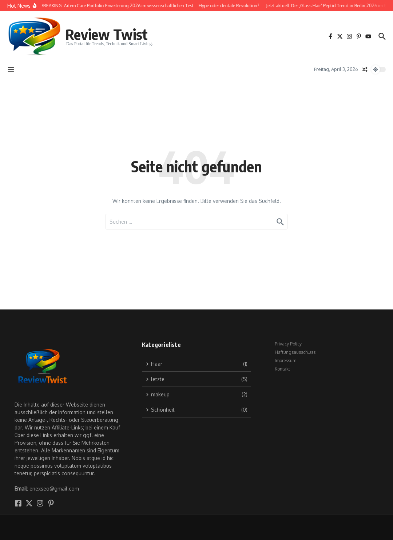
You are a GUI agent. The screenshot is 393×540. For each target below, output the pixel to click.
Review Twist (107, 34)
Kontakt (282, 369)
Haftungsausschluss (295, 352)
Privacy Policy (288, 344)
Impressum (285, 360)
